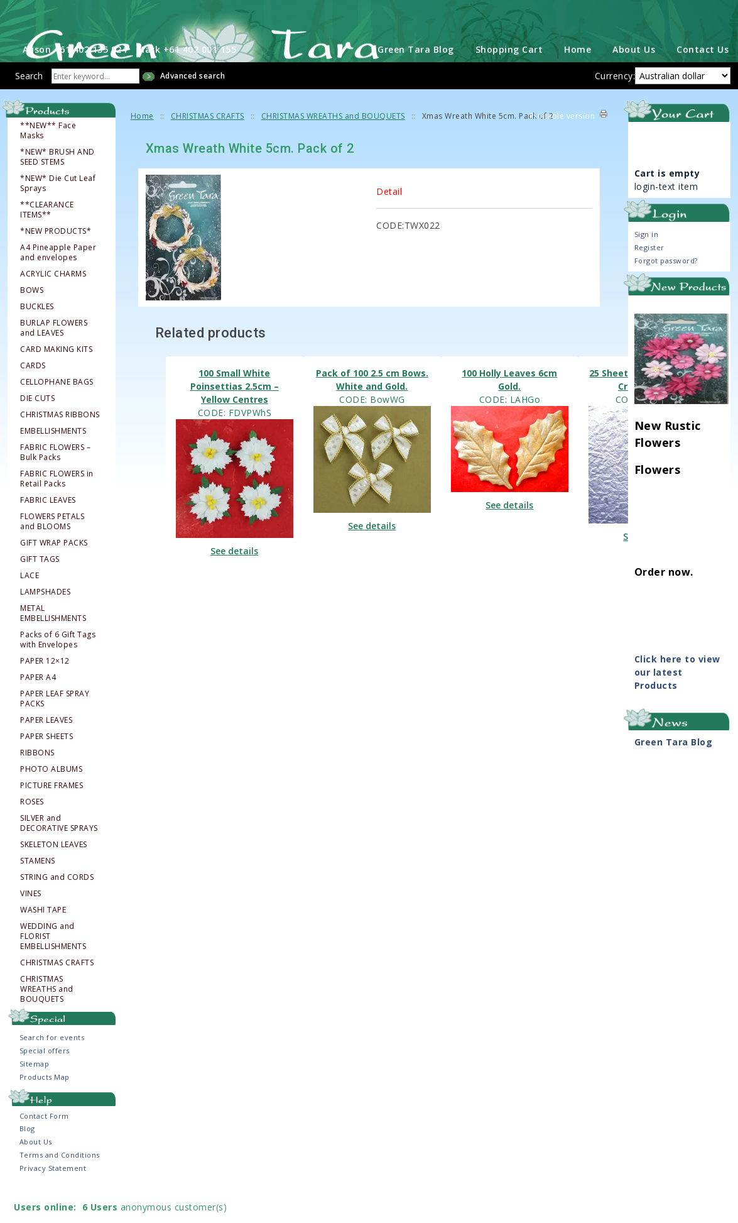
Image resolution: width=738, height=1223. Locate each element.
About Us (633, 81)
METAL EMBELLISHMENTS (53, 645)
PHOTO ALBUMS (51, 801)
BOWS (31, 322)
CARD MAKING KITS (56, 381)
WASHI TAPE (43, 941)
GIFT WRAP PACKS (54, 574)
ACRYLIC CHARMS (53, 305)
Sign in (646, 266)
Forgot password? (666, 292)
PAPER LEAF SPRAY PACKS (54, 730)
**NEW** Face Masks (48, 162)
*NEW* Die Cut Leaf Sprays (57, 215)
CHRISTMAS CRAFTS (57, 994)
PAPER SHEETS (46, 768)
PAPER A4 (38, 709)
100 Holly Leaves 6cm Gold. (509, 411)
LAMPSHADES (45, 623)
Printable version (562, 148)
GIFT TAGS (40, 591)
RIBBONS (37, 784)
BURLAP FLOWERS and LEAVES (53, 359)
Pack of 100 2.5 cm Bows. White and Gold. (372, 411)
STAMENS (37, 892)
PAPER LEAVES (46, 752)
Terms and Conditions (59, 1187)
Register (649, 279)
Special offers (44, 1082)
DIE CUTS (37, 430)
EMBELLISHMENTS (53, 463)
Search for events (52, 1069)
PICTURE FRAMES (51, 817)
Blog (27, 1160)
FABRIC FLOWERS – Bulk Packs (55, 484)
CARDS (33, 397)
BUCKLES (37, 338)
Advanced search (192, 107)
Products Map (44, 1109)
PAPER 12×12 (45, 693)
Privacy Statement (53, 1200)
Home (577, 81)
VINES (30, 925)
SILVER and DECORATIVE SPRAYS (59, 855)
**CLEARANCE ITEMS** (47, 241)
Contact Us (702, 81)
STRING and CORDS (57, 909)
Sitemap (34, 1095)
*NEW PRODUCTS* (55, 263)
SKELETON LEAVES (53, 876)
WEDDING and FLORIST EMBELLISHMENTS (53, 968)
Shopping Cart (509, 81)
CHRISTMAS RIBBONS (60, 446)
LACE (29, 607)
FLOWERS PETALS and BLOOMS (52, 553)
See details (234, 582)
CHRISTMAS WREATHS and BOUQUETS (46, 1021)
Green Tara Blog (415, 81)
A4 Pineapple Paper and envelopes (58, 284)
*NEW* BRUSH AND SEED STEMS (57, 188)
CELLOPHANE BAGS (57, 414)
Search (29, 108)
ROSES (32, 833)
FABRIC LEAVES (48, 532)
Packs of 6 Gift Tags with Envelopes (57, 671)
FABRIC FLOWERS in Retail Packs (57, 510)
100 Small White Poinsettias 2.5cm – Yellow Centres (234, 417)
